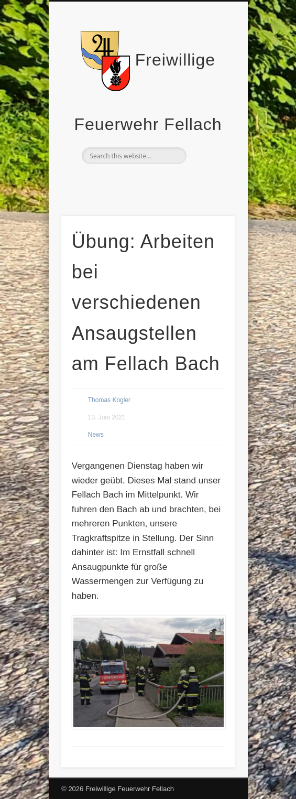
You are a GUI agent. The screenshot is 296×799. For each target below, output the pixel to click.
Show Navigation (209, 93)
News (96, 434)
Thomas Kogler (109, 400)
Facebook (146, 182)
